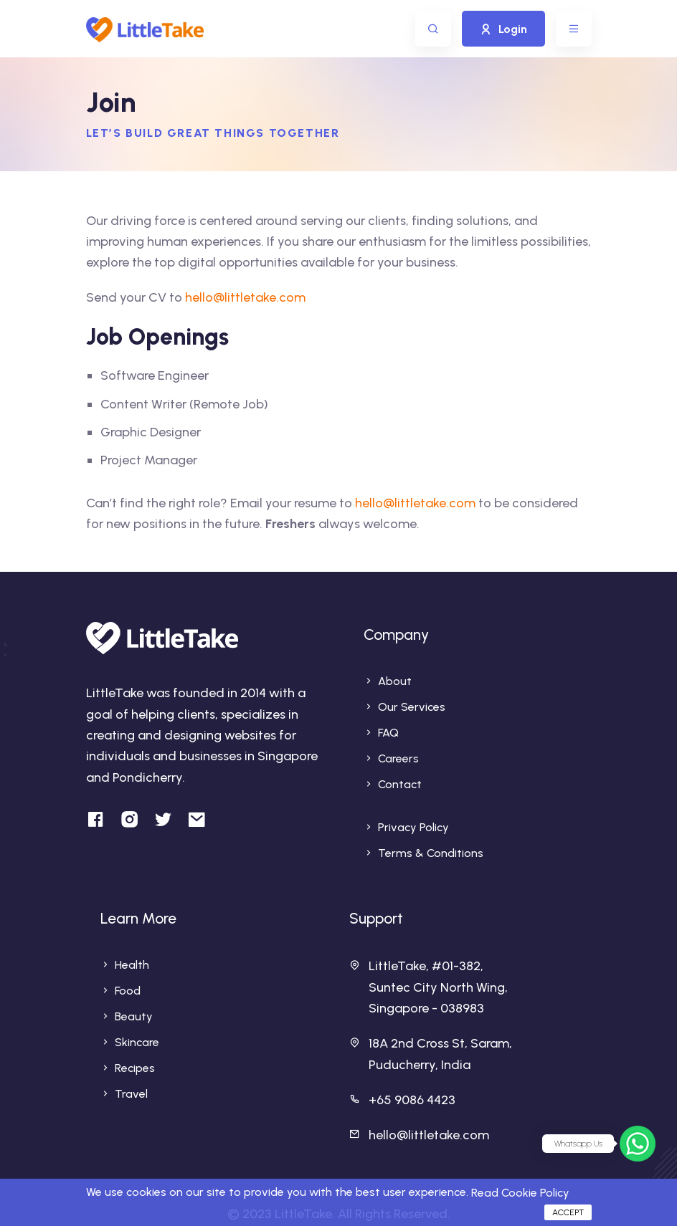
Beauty (134, 1016)
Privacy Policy (413, 827)
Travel (131, 1094)
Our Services (411, 707)
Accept (568, 1212)
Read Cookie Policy (520, 1192)
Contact (400, 784)
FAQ (388, 732)
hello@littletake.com (245, 297)
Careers (398, 758)
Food (128, 990)
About (395, 681)
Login (503, 29)
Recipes (135, 1068)
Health (132, 965)
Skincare (137, 1042)
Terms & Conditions (430, 853)
